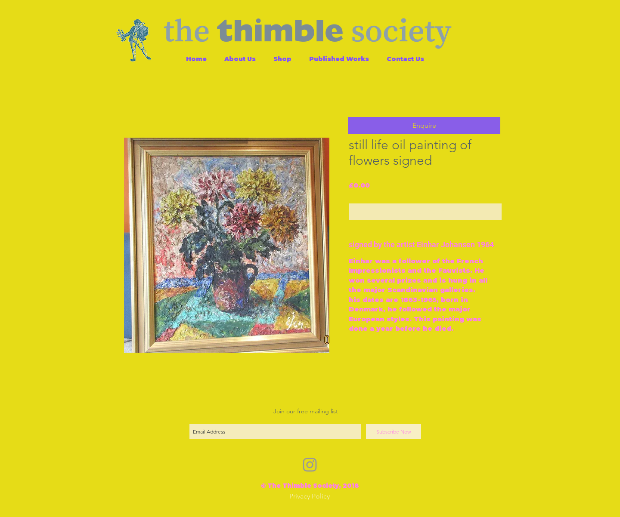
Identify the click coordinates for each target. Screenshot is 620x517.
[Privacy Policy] (309, 497)
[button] (424, 125)
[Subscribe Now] (393, 431)
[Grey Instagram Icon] (310, 464)
